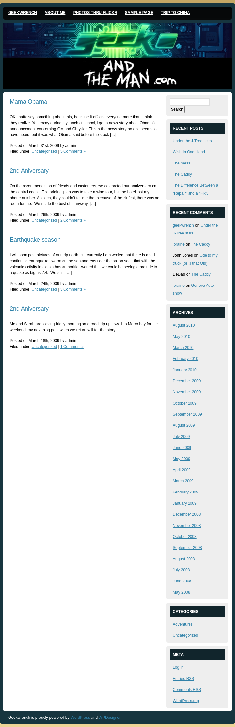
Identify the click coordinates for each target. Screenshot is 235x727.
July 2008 (181, 570)
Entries (183, 678)
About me (55, 12)
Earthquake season (35, 239)
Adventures (183, 624)
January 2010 (185, 370)
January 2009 (185, 503)
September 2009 (187, 414)
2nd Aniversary (29, 170)
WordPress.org (186, 701)
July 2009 (181, 436)
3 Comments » (73, 289)
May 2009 (181, 459)
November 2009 (187, 392)
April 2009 (181, 470)
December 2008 (187, 514)
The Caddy (182, 174)
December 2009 (187, 381)
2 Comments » (73, 220)
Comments (187, 689)
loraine (179, 244)
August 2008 (184, 559)
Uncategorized (44, 151)
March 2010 (183, 347)
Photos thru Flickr (95, 12)
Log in (178, 667)
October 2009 (185, 403)
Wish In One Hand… (191, 152)
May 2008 (181, 592)
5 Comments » (73, 151)
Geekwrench (22, 12)
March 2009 (183, 481)
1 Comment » (72, 346)
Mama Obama (28, 101)
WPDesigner (110, 717)
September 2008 (187, 547)
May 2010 (181, 336)
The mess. (182, 163)
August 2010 (184, 325)
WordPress (80, 717)
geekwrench (183, 225)
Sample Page (139, 12)
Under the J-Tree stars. (193, 141)
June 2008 (182, 581)
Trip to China (175, 12)
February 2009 (185, 492)
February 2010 (185, 358)
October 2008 (185, 536)
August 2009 (184, 425)
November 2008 (187, 525)
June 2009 (182, 447)
